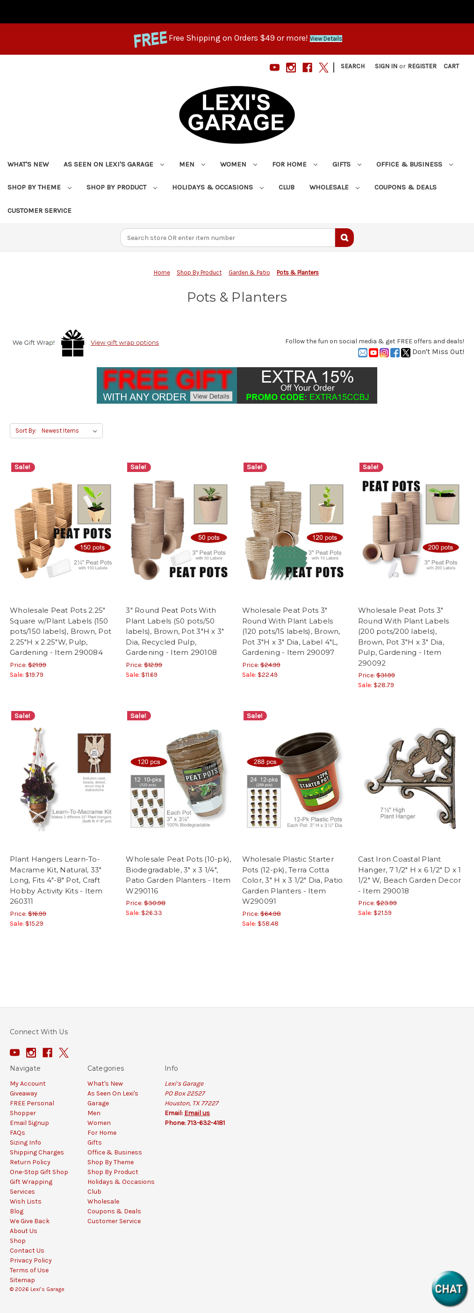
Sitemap (22, 1280)
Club (286, 187)
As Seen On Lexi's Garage (114, 164)
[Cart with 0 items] (451, 66)
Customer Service (39, 210)
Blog (16, 1211)
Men (192, 164)
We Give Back (30, 1221)
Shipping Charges (37, 1152)
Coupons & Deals (405, 187)
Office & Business (414, 164)
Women (238, 164)
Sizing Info (25, 1142)
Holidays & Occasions (218, 187)
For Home (294, 164)
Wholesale (334, 187)
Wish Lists (26, 1201)
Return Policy (30, 1162)
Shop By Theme (39, 187)
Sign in (386, 66)
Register (422, 66)
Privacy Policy (31, 1260)
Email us (197, 1113)
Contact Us (27, 1251)
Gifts (346, 164)
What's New (28, 164)
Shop (18, 1241)
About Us (23, 1231)
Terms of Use (29, 1270)
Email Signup (29, 1123)
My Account (28, 1084)
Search (353, 66)
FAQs (17, 1133)
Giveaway (23, 1093)
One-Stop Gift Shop (39, 1172)
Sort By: (25, 430)
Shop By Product (121, 187)
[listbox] (71, 431)
